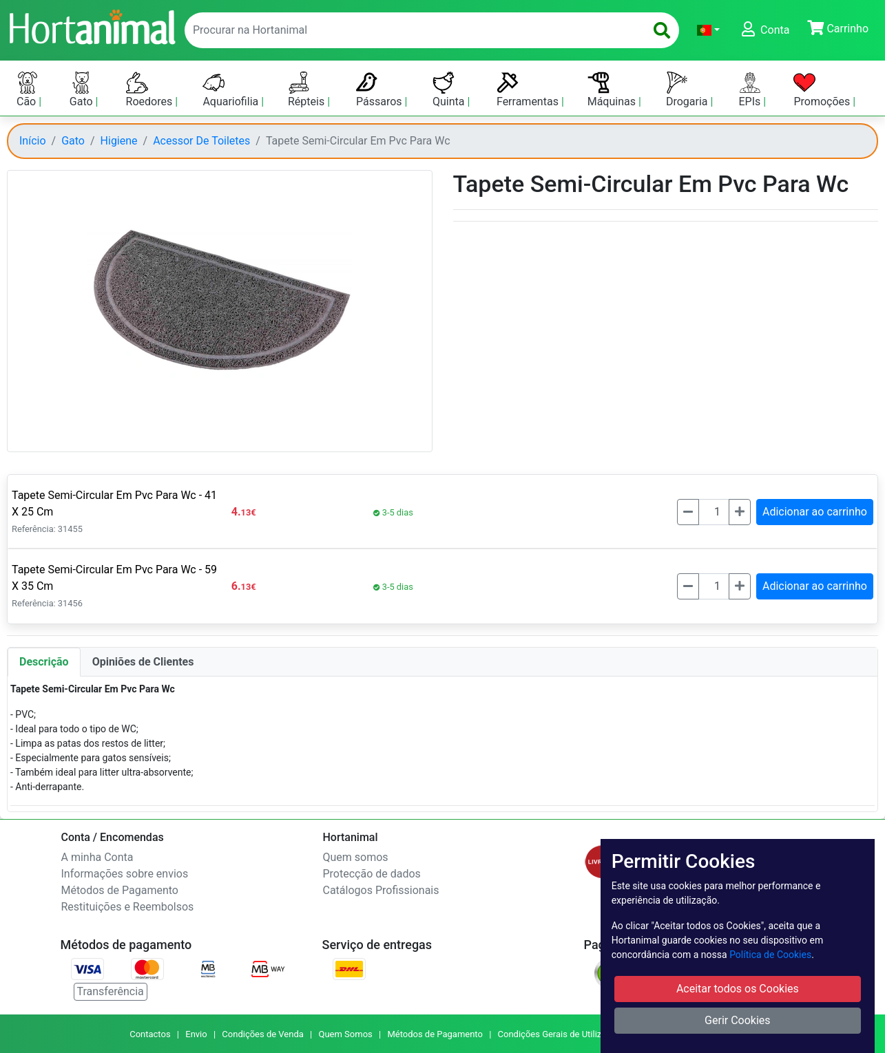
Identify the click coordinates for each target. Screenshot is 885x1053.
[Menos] (688, 512)
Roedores (151, 90)
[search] (662, 30)
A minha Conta (97, 857)
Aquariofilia (231, 90)
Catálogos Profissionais (381, 890)
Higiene (119, 140)
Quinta (450, 90)
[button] (708, 30)
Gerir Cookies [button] (738, 1020)
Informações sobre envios (125, 873)
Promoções (823, 90)
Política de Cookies (770, 954)
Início (32, 140)
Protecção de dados (372, 873)
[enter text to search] (412, 30)
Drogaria (688, 90)
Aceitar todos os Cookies (737, 988)
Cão (28, 90)
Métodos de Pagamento (119, 890)
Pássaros (380, 90)
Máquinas (612, 90)
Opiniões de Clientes (143, 661)
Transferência (110, 991)
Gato (83, 90)
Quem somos (355, 857)
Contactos (149, 1034)
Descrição (44, 661)
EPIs (751, 90)
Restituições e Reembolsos (127, 906)
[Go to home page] (92, 25)
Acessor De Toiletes (201, 140)
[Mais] (740, 512)
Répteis (307, 90)
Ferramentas (529, 90)
